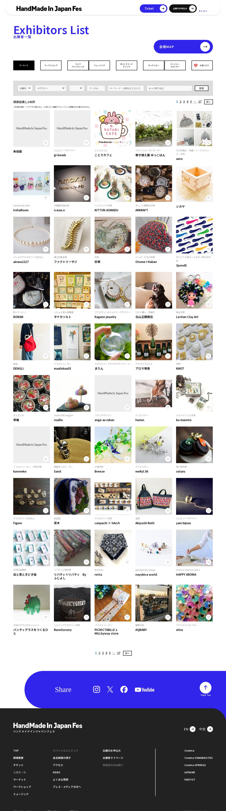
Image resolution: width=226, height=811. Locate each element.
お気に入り (200, 65)
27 (199, 95)
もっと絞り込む (156, 82)
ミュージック (100, 65)
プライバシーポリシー (24, 805)
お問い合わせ (52, 805)
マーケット (24, 65)
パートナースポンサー (176, 65)
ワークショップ (50, 65)
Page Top (206, 689)
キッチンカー (150, 65)
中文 (202, 723)
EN (186, 723)
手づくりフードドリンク (125, 65)
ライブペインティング (75, 65)
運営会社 (74, 805)
